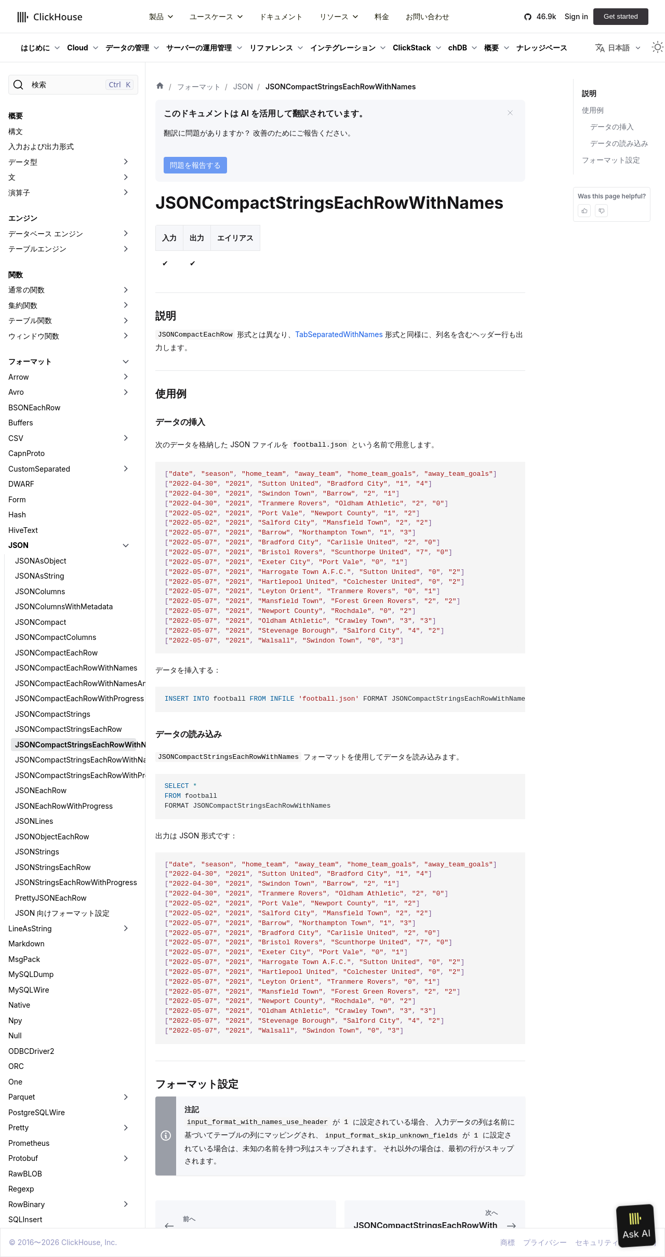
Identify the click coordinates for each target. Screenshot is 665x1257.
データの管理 (127, 47)
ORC (16, 975)
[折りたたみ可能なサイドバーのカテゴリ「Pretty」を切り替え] (125, 1037)
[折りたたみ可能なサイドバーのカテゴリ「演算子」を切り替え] (125, 102)
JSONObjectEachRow (52, 746)
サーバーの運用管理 (199, 47)
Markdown (26, 853)
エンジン (22, 127)
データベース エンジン (45, 143)
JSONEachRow (40, 700)
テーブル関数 (30, 229)
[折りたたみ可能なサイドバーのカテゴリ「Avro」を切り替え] (125, 302)
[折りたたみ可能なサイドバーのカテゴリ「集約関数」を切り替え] (125, 215)
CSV (15, 347)
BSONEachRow (34, 317)
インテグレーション (343, 47)
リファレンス (271, 47)
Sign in (576, 16)
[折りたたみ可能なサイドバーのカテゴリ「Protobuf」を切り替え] (125, 1068)
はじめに (35, 47)
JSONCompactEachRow (56, 562)
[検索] (73, 85)
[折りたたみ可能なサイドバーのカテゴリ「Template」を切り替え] (125, 1160)
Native (19, 914)
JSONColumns (40, 501)
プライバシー (545, 1242)
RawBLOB (25, 1083)
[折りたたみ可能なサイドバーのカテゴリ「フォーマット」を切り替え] (125, 271)
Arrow (18, 286)
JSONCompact (40, 531)
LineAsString (30, 838)
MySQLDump (31, 883)
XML (16, 1205)
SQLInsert (25, 1129)
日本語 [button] (612, 48)
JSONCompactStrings (52, 623)
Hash (17, 424)
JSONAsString (39, 485)
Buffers (20, 332)
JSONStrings (37, 761)
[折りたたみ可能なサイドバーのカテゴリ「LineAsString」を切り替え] (125, 838)
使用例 (593, 109)
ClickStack (412, 47)
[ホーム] (160, 87)
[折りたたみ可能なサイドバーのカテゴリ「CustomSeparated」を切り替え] (125, 378)
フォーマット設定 (611, 159)
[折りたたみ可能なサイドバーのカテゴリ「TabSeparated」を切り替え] (125, 1145)
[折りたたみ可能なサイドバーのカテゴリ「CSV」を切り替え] (125, 348)
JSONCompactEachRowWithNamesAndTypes (75, 593)
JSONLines (34, 730)
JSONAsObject (40, 470)
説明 (589, 93)
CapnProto (26, 362)
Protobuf (23, 1067)
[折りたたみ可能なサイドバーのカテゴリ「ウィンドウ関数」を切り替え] (125, 245)
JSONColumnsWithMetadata (64, 516)
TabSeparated (32, 1144)
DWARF (21, 393)
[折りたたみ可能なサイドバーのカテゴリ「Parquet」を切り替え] (125, 1006)
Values (19, 1175)
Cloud (77, 47)
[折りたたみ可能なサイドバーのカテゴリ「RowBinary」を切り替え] (125, 1114)
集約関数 (22, 214)
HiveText (23, 439)
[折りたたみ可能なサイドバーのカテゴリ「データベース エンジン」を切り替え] (125, 143)
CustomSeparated (39, 378)
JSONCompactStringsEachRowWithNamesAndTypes (75, 669)
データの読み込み (619, 143)
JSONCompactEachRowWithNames (75, 577)
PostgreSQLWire (36, 1022)
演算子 (19, 102)
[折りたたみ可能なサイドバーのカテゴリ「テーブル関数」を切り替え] (125, 230)
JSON (18, 454)
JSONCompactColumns (55, 546)
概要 (491, 47)
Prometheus (29, 1052)
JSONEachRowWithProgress (64, 715)
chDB (457, 47)
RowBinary (26, 1113)
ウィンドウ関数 (33, 245)
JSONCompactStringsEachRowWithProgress (75, 684)
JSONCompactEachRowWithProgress (75, 608)
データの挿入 (612, 126)
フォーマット (30, 270)
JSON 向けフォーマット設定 (62, 822)
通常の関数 (26, 199)
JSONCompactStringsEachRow (68, 638)
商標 (507, 1242)
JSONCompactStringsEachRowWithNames (75, 654)
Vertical (21, 1190)
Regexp (21, 1098)
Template (24, 1159)
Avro (16, 301)
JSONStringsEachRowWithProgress (75, 791)
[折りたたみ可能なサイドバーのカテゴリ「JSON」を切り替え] (125, 455)
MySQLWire (28, 899)
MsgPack (24, 868)
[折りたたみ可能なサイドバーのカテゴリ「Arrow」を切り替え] (125, 286)
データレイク (30, 1220)
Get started (621, 16)
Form (17, 409)
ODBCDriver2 (31, 960)
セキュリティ (597, 1242)
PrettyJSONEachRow (51, 807)
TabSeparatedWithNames (339, 334)
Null (15, 945)
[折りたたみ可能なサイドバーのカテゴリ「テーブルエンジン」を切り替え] (125, 158)
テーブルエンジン (37, 158)
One (15, 991)
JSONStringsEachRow (53, 776)
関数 (15, 184)
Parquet (21, 1006)
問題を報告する (195, 165)
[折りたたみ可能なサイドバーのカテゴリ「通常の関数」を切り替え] (125, 199)
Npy (15, 930)
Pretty (18, 1037)
